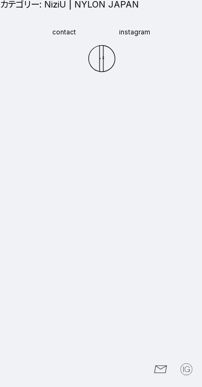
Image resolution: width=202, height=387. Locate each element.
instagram (134, 33)
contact (64, 33)
